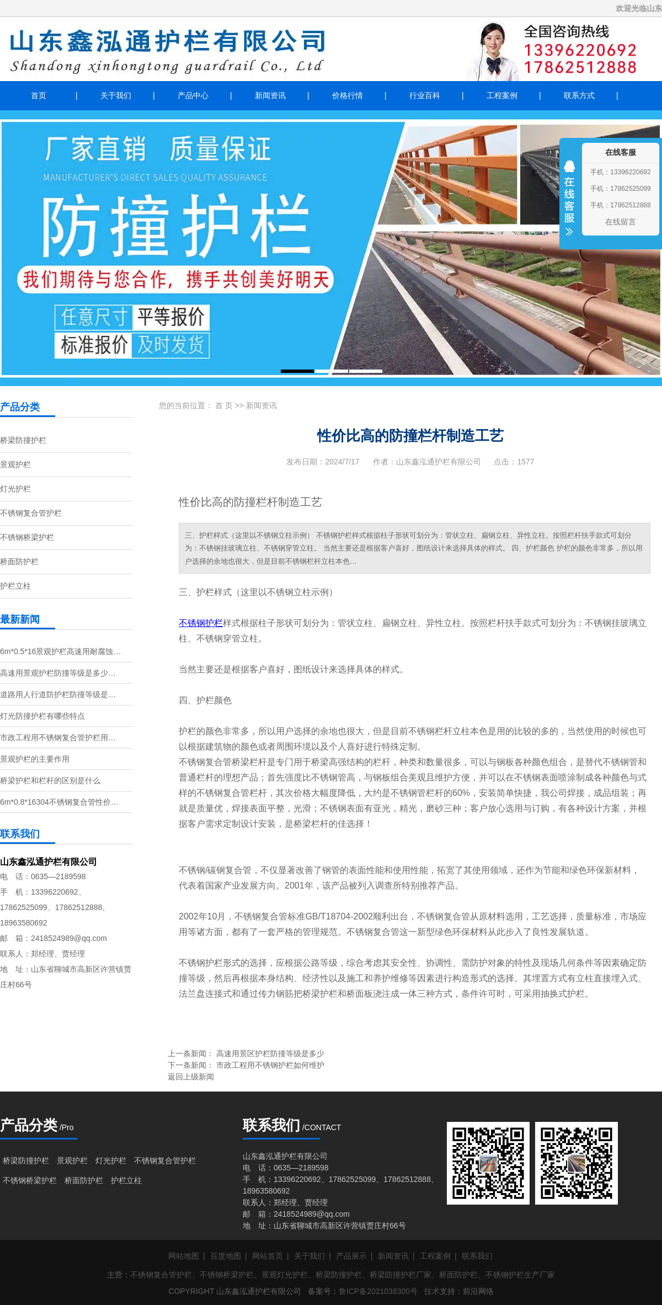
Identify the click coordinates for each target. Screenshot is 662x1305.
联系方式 (579, 95)
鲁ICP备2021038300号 (378, 1291)
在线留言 (620, 221)
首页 (38, 95)
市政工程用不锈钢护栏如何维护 (270, 1065)
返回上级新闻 (191, 1076)
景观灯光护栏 (284, 1274)
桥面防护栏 (19, 561)
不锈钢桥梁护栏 (27, 537)
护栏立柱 (15, 585)
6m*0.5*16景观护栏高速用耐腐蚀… (60, 651)
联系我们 (477, 1255)
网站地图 (183, 1255)
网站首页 (267, 1255)
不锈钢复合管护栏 (31, 513)
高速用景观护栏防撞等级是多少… (58, 672)
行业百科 (424, 95)
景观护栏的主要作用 (35, 759)
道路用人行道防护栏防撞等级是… (58, 694)
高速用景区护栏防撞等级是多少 (270, 1053)
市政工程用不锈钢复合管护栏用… (58, 737)
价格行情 (347, 95)
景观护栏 (15, 464)
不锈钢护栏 (201, 623)
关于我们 (115, 95)
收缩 (569, 205)
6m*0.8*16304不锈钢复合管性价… (59, 802)
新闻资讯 (270, 95)
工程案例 (502, 95)
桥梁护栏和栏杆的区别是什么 (50, 780)
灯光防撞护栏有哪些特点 (42, 716)
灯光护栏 (15, 488)
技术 (432, 1291)
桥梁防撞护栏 (23, 440)
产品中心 (193, 95)
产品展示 (351, 1255)
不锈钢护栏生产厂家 (520, 1274)
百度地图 (225, 1255)
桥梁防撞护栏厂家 (400, 1274)
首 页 (224, 405)
